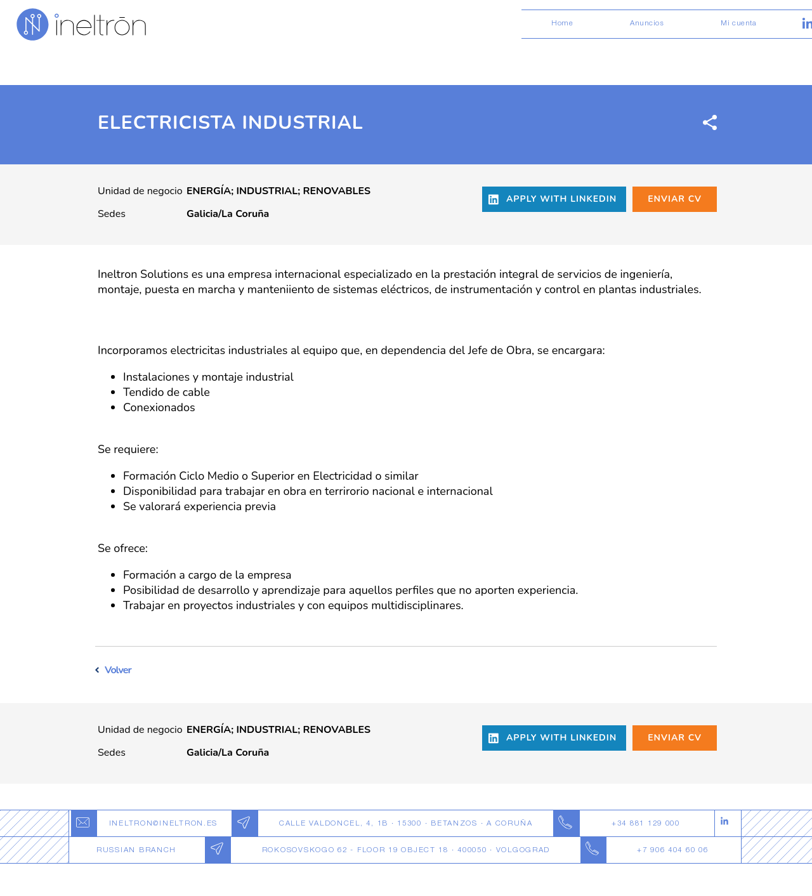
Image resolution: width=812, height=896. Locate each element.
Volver (118, 670)
